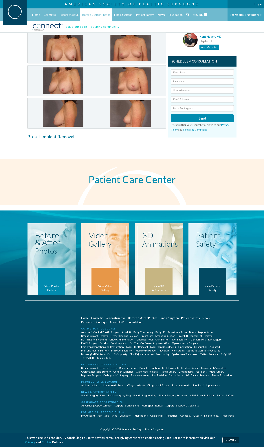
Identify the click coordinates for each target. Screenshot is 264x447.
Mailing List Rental (152, 405)
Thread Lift (87, 357)
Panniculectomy (140, 375)
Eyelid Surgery (89, 343)
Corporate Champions (126, 405)
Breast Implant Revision (124, 335)
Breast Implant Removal (95, 335)
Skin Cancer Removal (197, 375)
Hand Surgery (168, 371)
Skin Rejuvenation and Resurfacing (149, 354)
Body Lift (160, 332)
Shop (114, 415)
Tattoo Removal (209, 354)
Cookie (46, 442)
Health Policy (211, 415)
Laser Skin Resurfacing (163, 346)
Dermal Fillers (198, 339)
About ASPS (117, 322)
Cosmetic (50, 14)
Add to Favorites (209, 47)
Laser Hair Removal (137, 346)
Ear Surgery (214, 339)
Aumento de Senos (114, 385)
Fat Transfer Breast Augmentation (150, 343)
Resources (228, 415)
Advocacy (185, 415)
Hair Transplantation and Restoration (102, 346)
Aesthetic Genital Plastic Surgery (100, 332)
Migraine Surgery (91, 375)
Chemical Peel (145, 339)
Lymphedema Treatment (193, 371)
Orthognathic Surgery (115, 375)
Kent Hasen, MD (210, 36)
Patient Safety (145, 14)
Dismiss (230, 440)
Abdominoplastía (90, 385)
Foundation (175, 14)
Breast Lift (147, 335)
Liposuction (185, 346)
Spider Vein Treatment (185, 354)
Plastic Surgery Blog (119, 395)
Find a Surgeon (123, 14)
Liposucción (213, 385)
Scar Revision (159, 375)
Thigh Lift (226, 354)
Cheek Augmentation (121, 339)
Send (202, 118)
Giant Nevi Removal (147, 371)
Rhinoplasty (120, 354)
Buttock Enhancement (94, 339)
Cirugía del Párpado (158, 385)
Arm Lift (126, 332)
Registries (171, 415)
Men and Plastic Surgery (95, 350)
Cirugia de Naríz (136, 385)
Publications (141, 415)
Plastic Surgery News (93, 395)
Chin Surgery (162, 339)
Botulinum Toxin (177, 332)
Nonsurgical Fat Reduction (96, 354)
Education (125, 415)
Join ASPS (103, 415)
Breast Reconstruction (124, 367)
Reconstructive (68, 14)
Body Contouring (143, 332)
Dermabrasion (180, 339)
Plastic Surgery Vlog (144, 395)
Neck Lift (164, 350)
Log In (258, 4)
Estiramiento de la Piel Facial (188, 385)
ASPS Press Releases (202, 395)
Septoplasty (176, 375)
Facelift (104, 343)
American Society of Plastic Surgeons (132, 4)
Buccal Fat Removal (201, 335)
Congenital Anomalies (213, 367)
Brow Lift (183, 335)
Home (36, 14)
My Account (88, 415)
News (161, 14)
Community (156, 415)
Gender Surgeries (123, 371)
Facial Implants (119, 343)
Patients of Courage (94, 322)
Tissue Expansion (222, 375)
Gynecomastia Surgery (185, 343)
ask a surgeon (76, 26)
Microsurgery (216, 371)
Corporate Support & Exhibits (182, 405)
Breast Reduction (165, 335)
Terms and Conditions (195, 129)
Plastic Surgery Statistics (173, 395)
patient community (105, 26)
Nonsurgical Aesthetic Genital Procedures (196, 350)
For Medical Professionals (246, 14)
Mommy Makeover (146, 350)
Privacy (30, 442)
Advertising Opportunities (96, 405)
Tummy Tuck (103, 357)
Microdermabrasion (122, 350)
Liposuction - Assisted (207, 346)
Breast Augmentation (201, 332)
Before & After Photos (96, 14)
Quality (197, 415)
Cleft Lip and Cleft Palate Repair (180, 367)
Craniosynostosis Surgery (96, 371)
